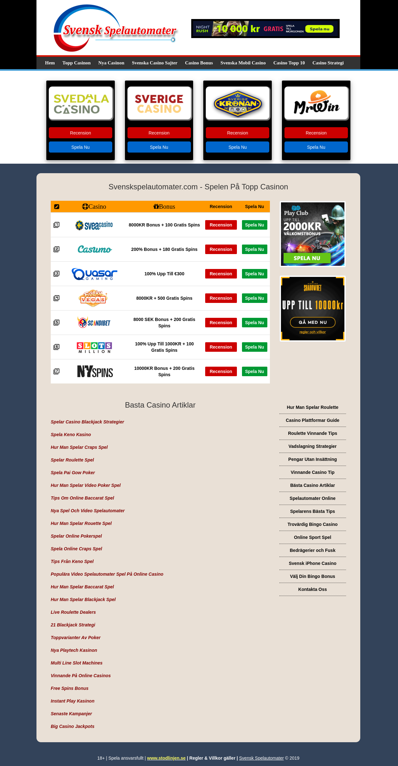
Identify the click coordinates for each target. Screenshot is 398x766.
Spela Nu (80, 147)
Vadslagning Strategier (313, 446)
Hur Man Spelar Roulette (312, 407)
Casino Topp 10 (289, 62)
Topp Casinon (76, 62)
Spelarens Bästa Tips (312, 511)
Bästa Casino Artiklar (312, 485)
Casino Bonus (199, 62)
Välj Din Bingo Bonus (312, 576)
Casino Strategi (328, 62)
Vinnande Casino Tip (313, 472)
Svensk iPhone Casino (312, 563)
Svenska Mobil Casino (243, 62)
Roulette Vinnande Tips (312, 433)
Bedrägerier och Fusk (313, 550)
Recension (80, 132)
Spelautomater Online (313, 498)
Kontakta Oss (312, 589)
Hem (50, 62)
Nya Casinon (111, 62)
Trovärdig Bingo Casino (313, 524)
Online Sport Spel (312, 537)
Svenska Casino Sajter (154, 62)
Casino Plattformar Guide (312, 420)
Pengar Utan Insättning (312, 459)
